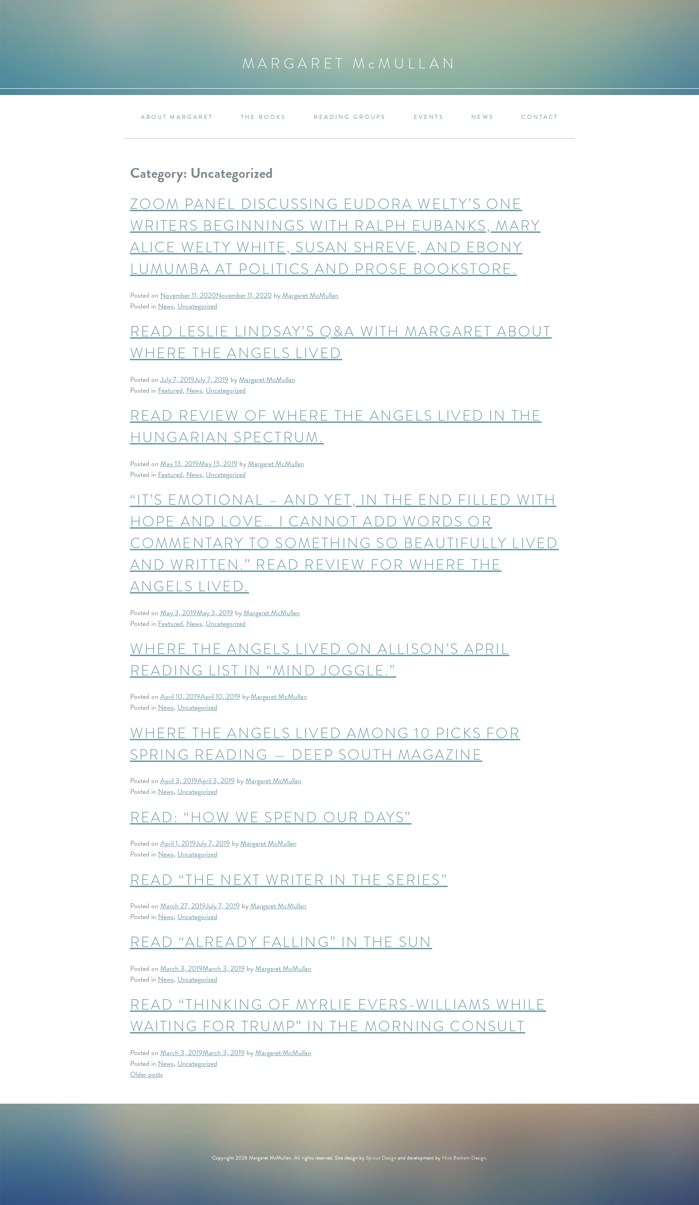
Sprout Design (381, 1158)
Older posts (146, 1074)
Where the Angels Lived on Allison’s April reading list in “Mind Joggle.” (320, 660)
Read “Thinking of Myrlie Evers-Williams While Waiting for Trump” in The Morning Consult (338, 1015)
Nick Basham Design (464, 1158)
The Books (263, 117)
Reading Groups (350, 117)
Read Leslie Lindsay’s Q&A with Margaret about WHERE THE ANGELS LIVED (341, 342)
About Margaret (177, 117)
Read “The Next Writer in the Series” (289, 880)
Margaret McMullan (310, 295)
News (482, 117)
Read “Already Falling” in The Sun (281, 942)
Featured (170, 390)
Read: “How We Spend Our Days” (271, 817)
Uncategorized (197, 306)
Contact (539, 117)
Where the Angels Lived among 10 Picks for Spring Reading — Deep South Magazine (325, 744)
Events (429, 117)
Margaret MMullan (349, 63)
